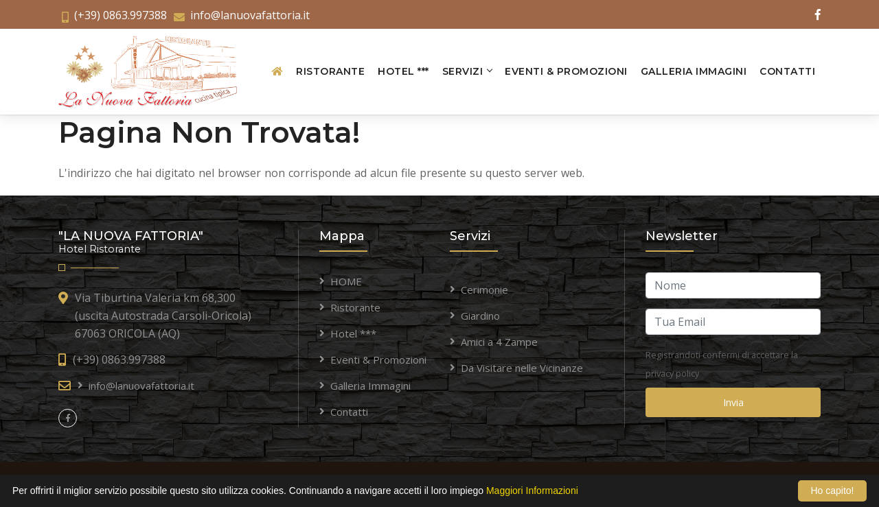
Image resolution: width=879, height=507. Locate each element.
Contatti (787, 71)
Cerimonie (484, 289)
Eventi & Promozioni (566, 71)
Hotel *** (403, 71)
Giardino (480, 315)
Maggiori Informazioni (532, 490)
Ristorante (330, 71)
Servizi (462, 71)
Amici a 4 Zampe (499, 342)
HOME (346, 281)
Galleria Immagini (694, 71)
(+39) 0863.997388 (120, 15)
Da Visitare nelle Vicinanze (522, 368)
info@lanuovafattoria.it (250, 15)
